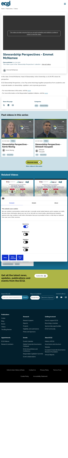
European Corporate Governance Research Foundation (51, 414)
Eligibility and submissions (31, 390)
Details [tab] (34, 215)
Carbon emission (19, 294)
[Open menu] (63, 4)
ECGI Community (50, 390)
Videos (17, 9)
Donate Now (45, 341)
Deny (12, 245)
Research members (8, 406)
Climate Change (8, 294)
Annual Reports (49, 419)
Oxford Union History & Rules (20, 440)
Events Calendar (28, 402)
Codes (4, 380)
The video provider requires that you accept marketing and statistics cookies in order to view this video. (34, 36)
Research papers (28, 380)
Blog (3, 383)
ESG (37, 118)
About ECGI (48, 398)
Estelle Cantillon (24, 289)
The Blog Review (7, 393)
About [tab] (56, 215)
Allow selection (33, 245)
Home (3, 9)
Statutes (47, 409)
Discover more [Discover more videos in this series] (34, 185)
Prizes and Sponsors (29, 393)
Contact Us (38, 440)
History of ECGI (49, 402)
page (29, 99)
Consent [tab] (11, 215)
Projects (25, 387)
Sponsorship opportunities (53, 387)
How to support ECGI (51, 380)
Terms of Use (16, 449)
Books (4, 387)
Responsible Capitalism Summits (30, 417)
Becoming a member (51, 383)
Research (26, 375)
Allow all (55, 245)
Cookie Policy (31, 449)
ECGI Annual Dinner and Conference (30, 412)
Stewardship (46, 118)
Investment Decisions (18, 298)
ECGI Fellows (6, 402)
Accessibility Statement (49, 449)
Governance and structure (53, 406)
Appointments (6, 398)
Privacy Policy (53, 440)
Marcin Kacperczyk (10, 289)
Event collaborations (29, 421)
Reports (25, 383)
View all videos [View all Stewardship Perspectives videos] (47, 68)
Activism (29, 298)
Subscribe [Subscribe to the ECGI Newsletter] (42, 315)
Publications (10, 9)
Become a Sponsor (59, 341)
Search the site (6, 336)
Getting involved (50, 375)
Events (25, 398)
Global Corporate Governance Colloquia (32, 407)
